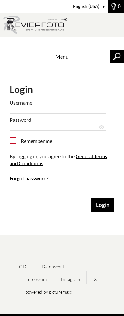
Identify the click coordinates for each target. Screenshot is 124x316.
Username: (21, 102)
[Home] (62, 25)
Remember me (36, 141)
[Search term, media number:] (62, 43)
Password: (21, 120)
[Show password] (102, 127)
